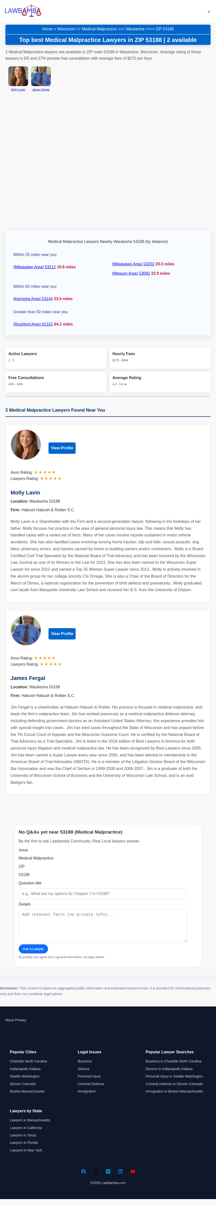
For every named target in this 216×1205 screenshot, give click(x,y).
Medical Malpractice (99, 29)
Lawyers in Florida (24, 1148)
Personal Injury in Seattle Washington (174, 1082)
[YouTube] (133, 1177)
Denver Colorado (23, 1090)
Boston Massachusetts (27, 1097)
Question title (30, 883)
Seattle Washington (25, 1082)
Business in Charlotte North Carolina (173, 1067)
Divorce (83, 1075)
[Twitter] (96, 1177)
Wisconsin (66, 29)
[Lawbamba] (23, 16)
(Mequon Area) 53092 (131, 273)
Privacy (20, 1026)
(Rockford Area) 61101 (33, 324)
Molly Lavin (25, 493)
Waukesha (135, 29)
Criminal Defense (91, 1090)
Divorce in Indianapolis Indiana (169, 1075)
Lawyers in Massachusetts (30, 1126)
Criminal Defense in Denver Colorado (174, 1090)
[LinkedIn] (120, 1177)
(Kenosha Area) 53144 (33, 299)
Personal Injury (89, 1082)
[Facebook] (83, 1177)
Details (25, 904)
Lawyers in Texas (23, 1141)
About (9, 1026)
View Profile (62, 448)
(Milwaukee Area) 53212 (34, 267)
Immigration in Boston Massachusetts (174, 1097)
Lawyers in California (26, 1134)
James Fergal (28, 678)
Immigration (87, 1097)
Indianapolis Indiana (25, 1075)
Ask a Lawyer (33, 955)
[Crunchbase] (108, 1177)
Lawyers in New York (26, 1156)
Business (85, 1067)
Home (47, 29)
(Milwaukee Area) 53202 (133, 264)
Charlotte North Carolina (28, 1067)
